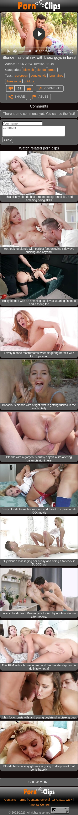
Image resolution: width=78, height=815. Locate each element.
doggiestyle (38, 75)
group (52, 69)
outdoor (29, 81)
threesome (13, 81)
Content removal (39, 799)
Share (20, 96)
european (21, 75)
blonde (41, 69)
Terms (22, 799)
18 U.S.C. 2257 (62, 799)
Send (8, 139)
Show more (39, 782)
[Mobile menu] (3, 5)
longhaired (56, 75)
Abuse (43, 96)
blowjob (28, 69)
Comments (52, 88)
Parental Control (39, 804)
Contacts (10, 799)
